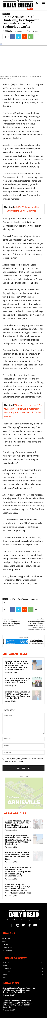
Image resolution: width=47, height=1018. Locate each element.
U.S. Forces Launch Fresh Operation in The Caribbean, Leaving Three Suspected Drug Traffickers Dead (18, 871)
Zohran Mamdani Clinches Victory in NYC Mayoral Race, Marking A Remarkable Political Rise (18, 824)
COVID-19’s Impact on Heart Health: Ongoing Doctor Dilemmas (11, 624)
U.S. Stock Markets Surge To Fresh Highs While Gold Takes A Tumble (17, 680)
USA (5, 602)
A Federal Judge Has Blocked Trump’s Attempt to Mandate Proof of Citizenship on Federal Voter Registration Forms (18, 888)
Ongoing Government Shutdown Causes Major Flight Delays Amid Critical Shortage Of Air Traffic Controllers (17, 665)
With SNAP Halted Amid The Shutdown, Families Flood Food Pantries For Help (17, 856)
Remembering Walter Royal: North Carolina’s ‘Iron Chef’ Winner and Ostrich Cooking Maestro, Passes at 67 (35, 626)
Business (6, 14)
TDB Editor (8, 31)
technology (34, 599)
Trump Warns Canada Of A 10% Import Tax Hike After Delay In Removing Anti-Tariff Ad (17, 695)
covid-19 (12, 599)
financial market (23, 599)
